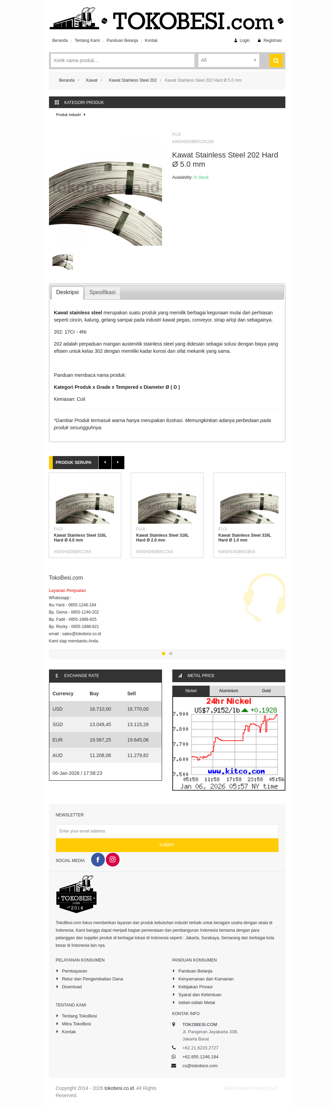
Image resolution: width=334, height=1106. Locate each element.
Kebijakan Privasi (192, 986)
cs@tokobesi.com (200, 1065)
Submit (167, 844)
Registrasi (269, 40)
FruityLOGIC (265, 1088)
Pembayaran (71, 971)
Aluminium (228, 690)
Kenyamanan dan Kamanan (203, 978)
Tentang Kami (87, 40)
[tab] (67, 293)
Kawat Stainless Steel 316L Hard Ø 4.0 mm (80, 538)
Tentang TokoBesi (76, 1015)
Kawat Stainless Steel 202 (133, 80)
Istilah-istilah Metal (193, 1002)
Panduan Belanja (122, 40)
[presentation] (67, 293)
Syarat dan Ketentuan (197, 994)
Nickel (191, 690)
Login (241, 40)
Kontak (151, 40)
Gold (266, 690)
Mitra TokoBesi (73, 1023)
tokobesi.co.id (119, 1088)
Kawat (91, 80)
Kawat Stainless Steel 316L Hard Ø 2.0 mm (162, 538)
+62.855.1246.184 (201, 1056)
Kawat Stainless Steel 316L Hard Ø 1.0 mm (245, 538)
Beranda (60, 40)
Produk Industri (71, 115)
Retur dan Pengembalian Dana (89, 978)
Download (69, 986)
